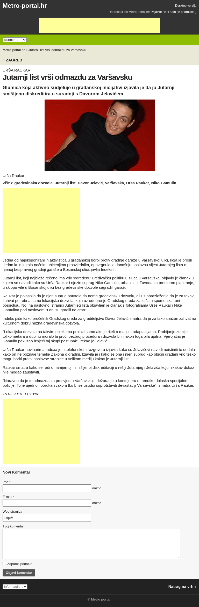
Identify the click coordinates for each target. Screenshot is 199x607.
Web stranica (12, 511)
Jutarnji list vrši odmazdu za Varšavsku (57, 50)
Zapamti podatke (17, 564)
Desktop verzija (185, 6)
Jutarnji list (65, 183)
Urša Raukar (137, 183)
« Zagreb (12, 60)
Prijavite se (158, 12)
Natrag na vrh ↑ (182, 586)
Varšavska (114, 183)
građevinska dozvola (34, 183)
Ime (6, 482)
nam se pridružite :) (183, 12)
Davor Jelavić (90, 183)
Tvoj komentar (13, 526)
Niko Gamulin (163, 183)
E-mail (9, 497)
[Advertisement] (99, 25)
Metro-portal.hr (25, 5)
